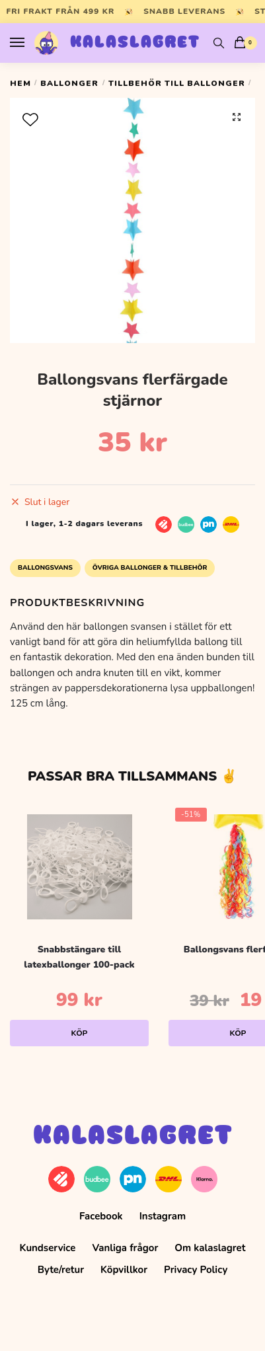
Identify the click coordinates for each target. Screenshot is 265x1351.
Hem (20, 83)
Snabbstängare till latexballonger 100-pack (79, 957)
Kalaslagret (135, 43)
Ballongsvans (45, 567)
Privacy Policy (195, 1269)
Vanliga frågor (125, 1247)
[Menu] (30, 43)
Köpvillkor (123, 1269)
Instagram (162, 1216)
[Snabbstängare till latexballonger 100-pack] (79, 867)
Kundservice (48, 1247)
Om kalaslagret (209, 1247)
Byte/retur (61, 1269)
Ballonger (69, 83)
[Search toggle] (218, 43)
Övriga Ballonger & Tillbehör (150, 567)
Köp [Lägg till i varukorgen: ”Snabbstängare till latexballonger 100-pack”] (79, 1033)
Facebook (101, 1216)
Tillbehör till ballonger (176, 83)
